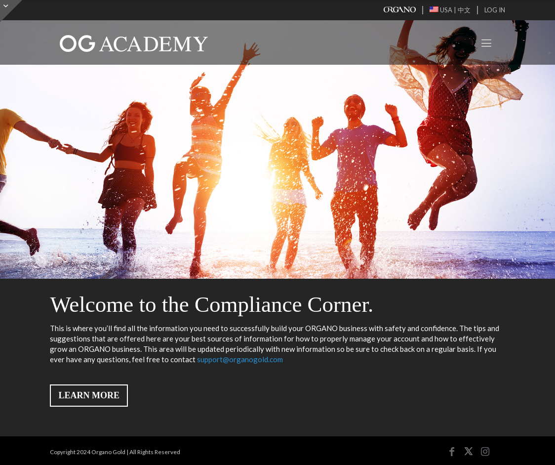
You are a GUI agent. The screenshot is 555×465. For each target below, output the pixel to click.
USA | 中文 (450, 10)
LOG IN (494, 10)
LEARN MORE (88, 395)
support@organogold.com (240, 359)
